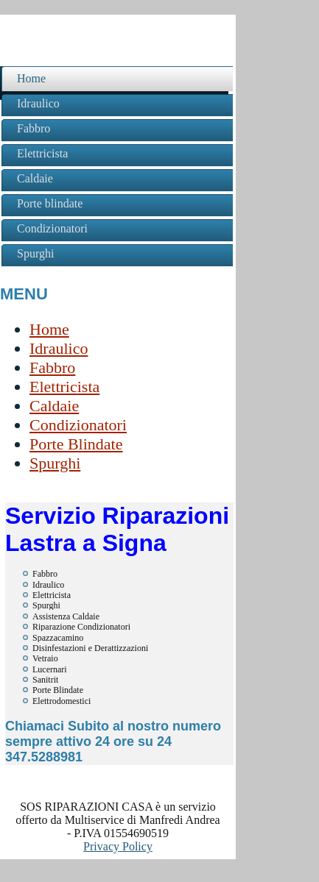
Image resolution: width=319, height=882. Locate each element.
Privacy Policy (118, 846)
